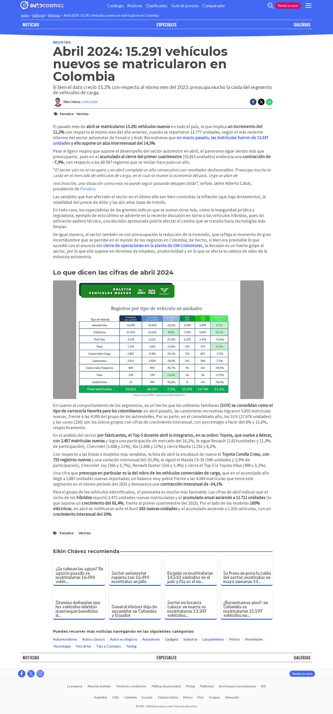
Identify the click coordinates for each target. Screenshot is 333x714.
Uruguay (214, 697)
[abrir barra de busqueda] (270, 5)
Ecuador (147, 697)
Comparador (214, 5)
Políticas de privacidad (166, 686)
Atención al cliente (99, 686)
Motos (234, 639)
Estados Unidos (168, 697)
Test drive (83, 646)
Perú (200, 697)
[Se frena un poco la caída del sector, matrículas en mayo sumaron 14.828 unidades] (247, 571)
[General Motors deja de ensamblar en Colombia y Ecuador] (135, 604)
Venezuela (232, 697)
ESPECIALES (166, 24)
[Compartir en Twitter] (261, 102)
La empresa (74, 686)
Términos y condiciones (131, 686)
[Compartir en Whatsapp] (269, 102)
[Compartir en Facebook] (253, 102)
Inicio (25, 15)
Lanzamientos (213, 639)
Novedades (254, 639)
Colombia (130, 697)
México (187, 697)
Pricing (190, 686)
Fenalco (67, 114)
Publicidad (207, 686)
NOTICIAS (31, 24)
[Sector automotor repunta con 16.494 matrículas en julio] (135, 571)
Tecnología (62, 646)
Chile (115, 697)
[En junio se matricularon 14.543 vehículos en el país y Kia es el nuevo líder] (191, 571)
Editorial (38, 15)
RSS (263, 686)
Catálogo (115, 5)
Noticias (134, 5)
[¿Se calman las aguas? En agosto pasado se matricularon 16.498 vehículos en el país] (79, 571)
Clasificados (156, 5)
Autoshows (151, 639)
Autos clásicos (93, 639)
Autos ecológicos (123, 639)
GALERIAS (302, 24)
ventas (82, 114)
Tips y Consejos (108, 646)
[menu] (308, 5)
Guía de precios (185, 5)
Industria (62, 42)
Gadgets (172, 639)
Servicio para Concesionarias (237, 686)
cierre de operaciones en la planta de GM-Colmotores (152, 245)
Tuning (131, 646)
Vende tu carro (288, 5)
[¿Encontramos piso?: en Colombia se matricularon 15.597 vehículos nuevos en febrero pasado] (247, 604)
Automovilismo (65, 639)
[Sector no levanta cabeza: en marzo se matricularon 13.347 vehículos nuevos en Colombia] (191, 604)
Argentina (100, 697)
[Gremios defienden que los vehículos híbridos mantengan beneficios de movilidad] (79, 604)
